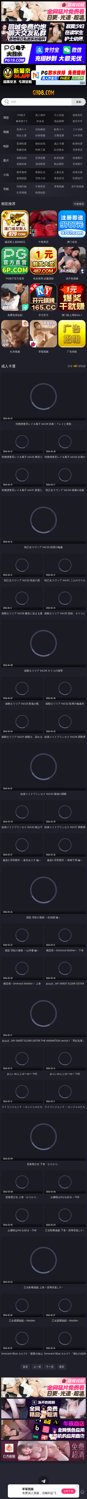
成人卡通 (59, 143)
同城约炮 (22, 186)
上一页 (37, 1366)
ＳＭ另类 (78, 135)
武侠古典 (78, 172)
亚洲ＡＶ (22, 129)
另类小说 (40, 178)
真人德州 (40, 115)
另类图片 (78, 164)
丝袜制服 (40, 135)
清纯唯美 (40, 164)
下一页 (49, 1366)
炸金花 (40, 121)
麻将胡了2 (21, 121)
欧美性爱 (78, 143)
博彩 (6, 118)
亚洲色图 (40, 157)
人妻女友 (59, 172)
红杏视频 (22, 192)
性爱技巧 (78, 178)
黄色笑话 (59, 178)
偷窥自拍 (22, 157)
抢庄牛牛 (78, 121)
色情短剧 (40, 192)
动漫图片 (78, 157)
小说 (6, 175)
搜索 (78, 101)
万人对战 (59, 115)
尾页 (61, 1366)
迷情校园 (22, 178)
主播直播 (59, 135)
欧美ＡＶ (59, 129)
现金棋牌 (59, 121)
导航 (6, 189)
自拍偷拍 (40, 129)
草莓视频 (59, 186)
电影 (6, 146)
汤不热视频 (77, 186)
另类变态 (78, 149)
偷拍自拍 (40, 143)
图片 (6, 160)
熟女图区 (59, 164)
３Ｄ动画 (78, 129)
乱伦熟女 (59, 149)
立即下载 (68, 1491)
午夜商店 (40, 186)
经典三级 (40, 149)
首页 (25, 1366)
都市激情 (22, 172)
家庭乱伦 (40, 172)
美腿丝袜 (22, 164)
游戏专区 (78, 115)
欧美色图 (59, 157)
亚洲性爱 (22, 143)
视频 (6, 132)
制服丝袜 (22, 149)
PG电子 (21, 115)
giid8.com (43, 92)
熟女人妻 (22, 135)
